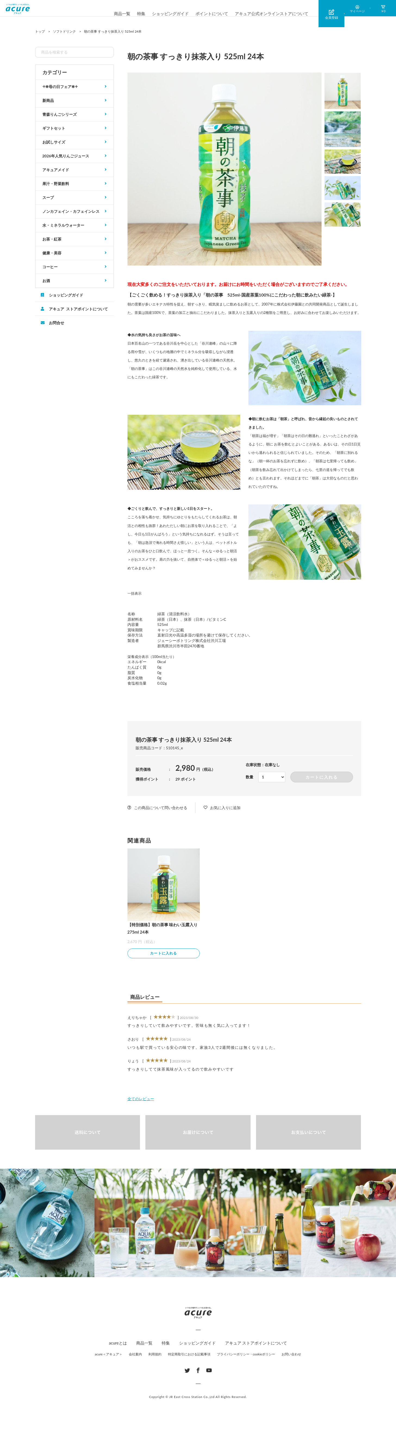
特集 (141, 13)
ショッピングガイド (170, 13)
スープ (48, 197)
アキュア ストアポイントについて (78, 309)
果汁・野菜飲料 (55, 183)
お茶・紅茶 (51, 239)
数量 (249, 777)
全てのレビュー (140, 1099)
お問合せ (56, 323)
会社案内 (135, 1355)
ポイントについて (211, 13)
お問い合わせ (291, 1355)
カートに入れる (321, 777)
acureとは (118, 1343)
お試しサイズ (53, 142)
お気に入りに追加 (225, 807)
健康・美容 (51, 253)
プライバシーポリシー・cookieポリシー (246, 1355)
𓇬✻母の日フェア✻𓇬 (60, 86)
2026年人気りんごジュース (65, 156)
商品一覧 (122, 13)
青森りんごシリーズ (59, 114)
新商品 (48, 100)
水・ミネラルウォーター (63, 225)
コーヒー (50, 266)
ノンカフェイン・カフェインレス (70, 211)
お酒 (46, 280)
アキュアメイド (55, 169)
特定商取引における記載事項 (189, 1355)
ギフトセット (53, 128)
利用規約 (154, 1355)
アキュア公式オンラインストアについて (271, 13)
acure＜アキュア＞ (108, 1355)
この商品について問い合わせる (160, 807)
